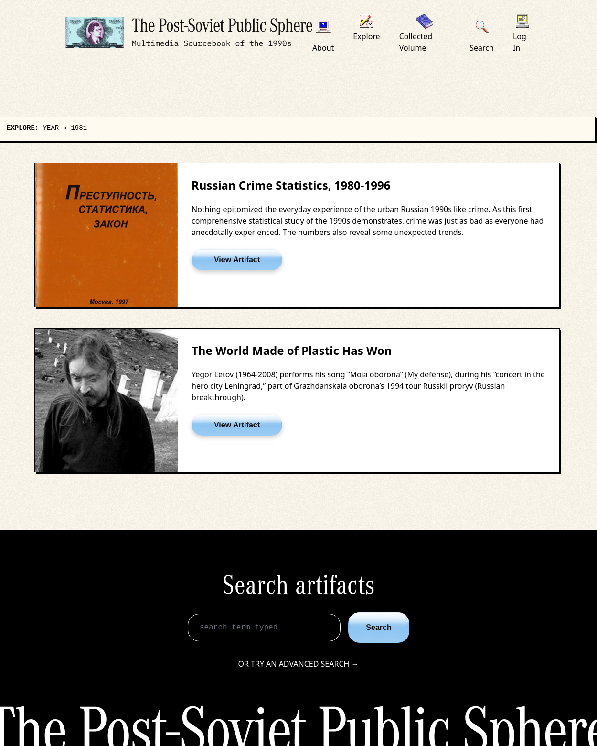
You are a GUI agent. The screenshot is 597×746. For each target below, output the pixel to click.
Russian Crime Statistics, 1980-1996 (291, 185)
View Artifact (237, 260)
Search (378, 627)
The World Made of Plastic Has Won (292, 350)
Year (51, 128)
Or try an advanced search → (298, 664)
